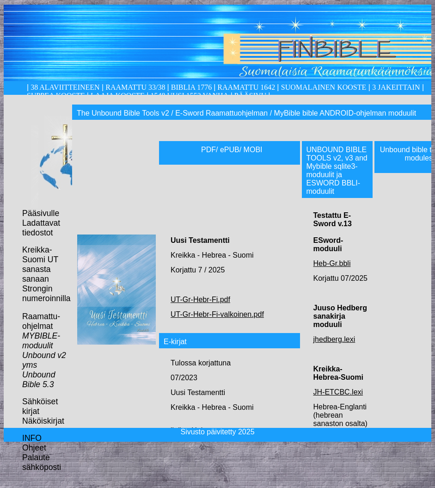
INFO (32, 438)
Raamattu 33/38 (135, 87)
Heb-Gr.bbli (332, 263)
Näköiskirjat (43, 421)
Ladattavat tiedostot (41, 227)
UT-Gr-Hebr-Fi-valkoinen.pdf (217, 314)
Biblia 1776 (191, 87)
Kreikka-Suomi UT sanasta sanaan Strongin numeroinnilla (46, 274)
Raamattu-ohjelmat (41, 321)
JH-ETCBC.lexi (338, 392)
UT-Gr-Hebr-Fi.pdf (200, 299)
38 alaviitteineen (64, 87)
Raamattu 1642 (246, 87)
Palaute (36, 457)
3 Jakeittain (396, 87)
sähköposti (41, 467)
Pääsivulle (40, 213)
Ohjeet (34, 447)
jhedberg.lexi (334, 339)
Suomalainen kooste (323, 87)
